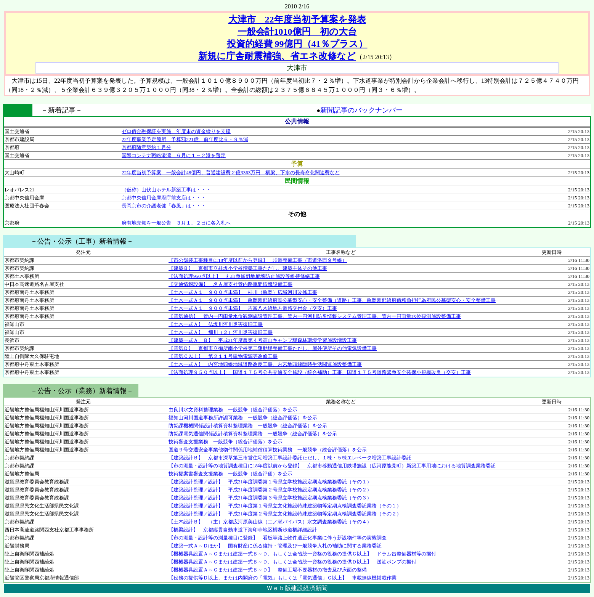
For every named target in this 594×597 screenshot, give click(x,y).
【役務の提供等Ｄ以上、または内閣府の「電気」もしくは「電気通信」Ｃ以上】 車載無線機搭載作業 (283, 578)
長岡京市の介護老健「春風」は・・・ (164, 206)
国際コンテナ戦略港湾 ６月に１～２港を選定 (174, 155)
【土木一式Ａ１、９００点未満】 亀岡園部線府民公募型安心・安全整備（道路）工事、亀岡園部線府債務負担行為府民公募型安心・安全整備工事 (332, 300)
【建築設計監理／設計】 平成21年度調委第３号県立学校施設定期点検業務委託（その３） (270, 498)
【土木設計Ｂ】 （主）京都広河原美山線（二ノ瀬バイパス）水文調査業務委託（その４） (270, 522)
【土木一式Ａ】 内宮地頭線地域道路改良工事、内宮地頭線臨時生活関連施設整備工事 (265, 364)
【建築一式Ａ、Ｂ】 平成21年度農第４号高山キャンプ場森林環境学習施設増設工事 (263, 340)
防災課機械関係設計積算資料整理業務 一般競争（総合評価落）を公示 (248, 425)
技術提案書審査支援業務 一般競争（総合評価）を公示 (230, 474)
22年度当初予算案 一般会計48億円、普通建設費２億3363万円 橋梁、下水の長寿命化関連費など (231, 172)
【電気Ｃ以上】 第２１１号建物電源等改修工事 (223, 356)
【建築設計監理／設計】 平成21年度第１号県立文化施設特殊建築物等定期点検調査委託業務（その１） (285, 506)
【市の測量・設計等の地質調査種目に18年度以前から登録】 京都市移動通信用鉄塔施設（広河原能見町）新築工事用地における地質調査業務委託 (332, 466)
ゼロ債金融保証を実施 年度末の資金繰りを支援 (176, 131)
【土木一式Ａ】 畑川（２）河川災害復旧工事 (221, 332)
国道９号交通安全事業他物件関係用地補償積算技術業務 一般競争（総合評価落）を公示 (268, 450)
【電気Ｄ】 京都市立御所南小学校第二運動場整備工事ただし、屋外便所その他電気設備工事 (273, 348)
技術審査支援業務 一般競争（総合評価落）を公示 (226, 442)
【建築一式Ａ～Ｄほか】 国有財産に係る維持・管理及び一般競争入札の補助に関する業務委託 (275, 546)
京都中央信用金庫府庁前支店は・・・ (164, 198)
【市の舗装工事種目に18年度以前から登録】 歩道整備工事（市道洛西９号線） (258, 260)
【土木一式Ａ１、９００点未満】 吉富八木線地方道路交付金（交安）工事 (253, 308)
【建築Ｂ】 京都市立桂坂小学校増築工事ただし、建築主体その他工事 (248, 268)
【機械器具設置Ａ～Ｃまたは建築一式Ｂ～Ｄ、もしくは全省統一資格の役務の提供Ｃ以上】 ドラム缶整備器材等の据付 (302, 554)
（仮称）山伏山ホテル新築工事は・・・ (166, 190)
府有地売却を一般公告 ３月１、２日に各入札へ (176, 223)
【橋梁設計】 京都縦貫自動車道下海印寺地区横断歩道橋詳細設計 (243, 530)
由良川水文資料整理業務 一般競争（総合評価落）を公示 (233, 409)
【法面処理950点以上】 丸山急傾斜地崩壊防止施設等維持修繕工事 (244, 276)
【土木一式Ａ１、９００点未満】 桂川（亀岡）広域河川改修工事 (243, 292)
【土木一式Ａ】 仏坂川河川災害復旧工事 (216, 324)
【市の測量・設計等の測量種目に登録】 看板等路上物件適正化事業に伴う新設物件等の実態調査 (278, 538)
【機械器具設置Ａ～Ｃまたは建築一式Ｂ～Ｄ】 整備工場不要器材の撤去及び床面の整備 (268, 570)
